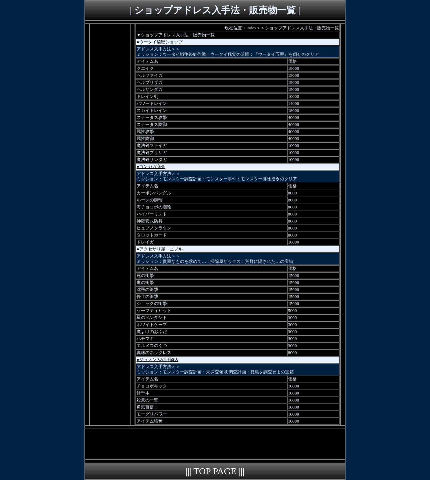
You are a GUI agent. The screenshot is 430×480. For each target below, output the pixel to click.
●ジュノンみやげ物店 (157, 359)
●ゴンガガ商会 (151, 166)
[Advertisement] (110, 124)
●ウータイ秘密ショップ (160, 41)
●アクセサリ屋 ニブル (160, 249)
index (251, 27)
